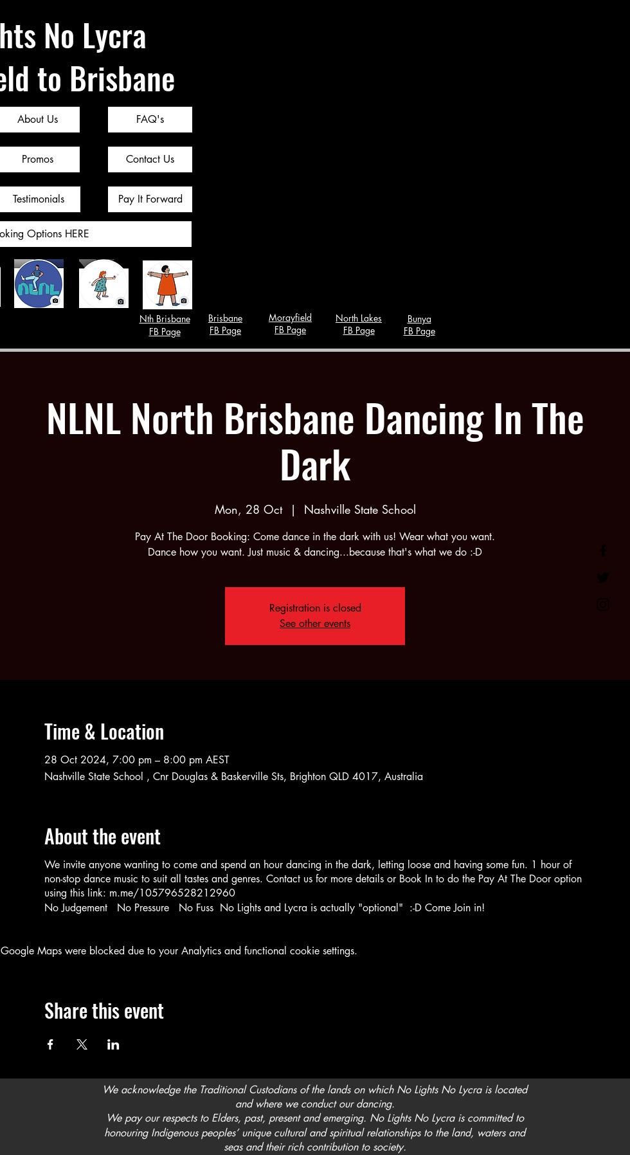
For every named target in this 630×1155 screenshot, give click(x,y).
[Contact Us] (150, 159)
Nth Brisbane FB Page (165, 325)
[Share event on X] (82, 1044)
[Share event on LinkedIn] (113, 1044)
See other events (315, 623)
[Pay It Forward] (150, 199)
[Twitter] (603, 577)
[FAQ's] (150, 119)
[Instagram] (603, 604)
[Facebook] (603, 550)
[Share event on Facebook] (50, 1044)
